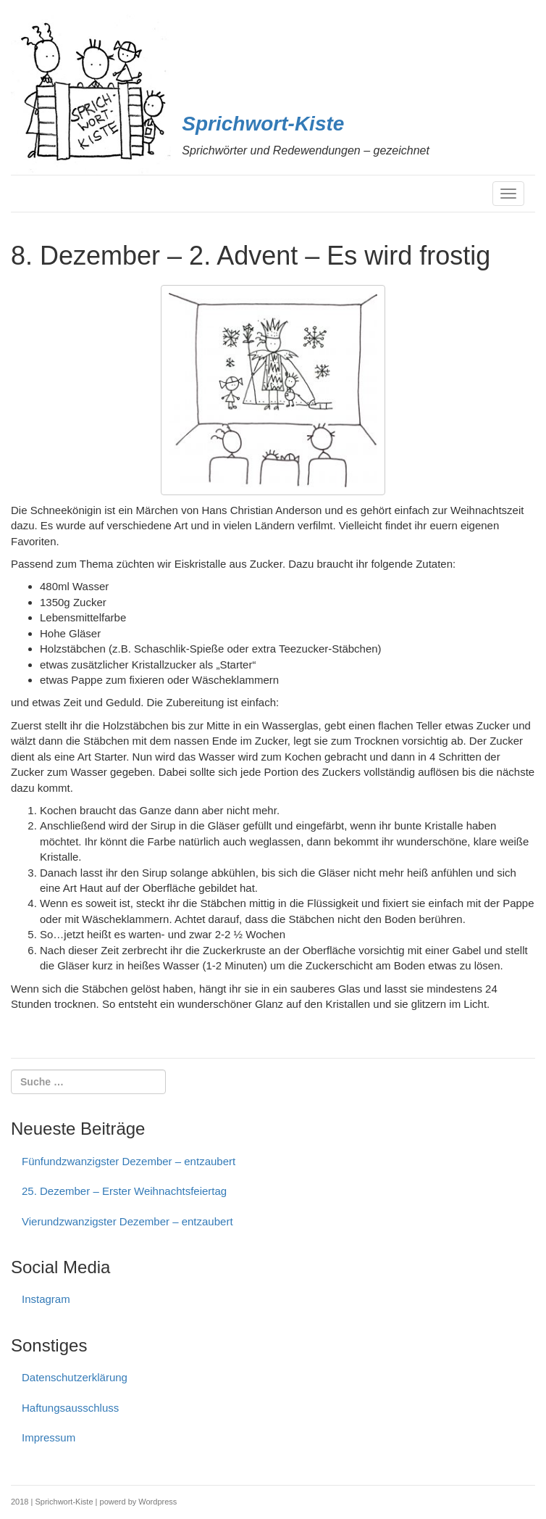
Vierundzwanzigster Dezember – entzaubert (127, 1221)
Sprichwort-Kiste (263, 123)
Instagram (46, 1299)
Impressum (48, 1437)
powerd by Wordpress (138, 1501)
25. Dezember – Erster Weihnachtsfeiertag (124, 1191)
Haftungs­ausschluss (70, 1408)
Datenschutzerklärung (74, 1377)
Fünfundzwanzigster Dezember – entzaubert (128, 1161)
